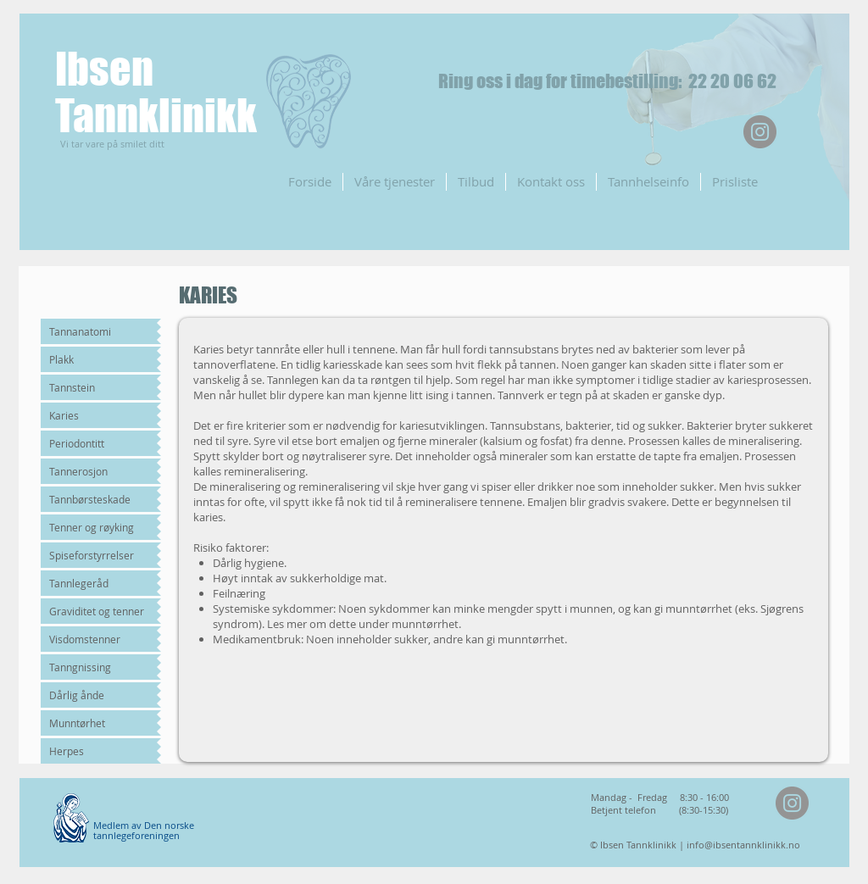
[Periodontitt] (99, 443)
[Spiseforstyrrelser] (99, 555)
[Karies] (99, 415)
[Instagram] (759, 131)
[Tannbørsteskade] (99, 499)
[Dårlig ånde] (99, 695)
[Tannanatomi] (99, 331)
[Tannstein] (99, 387)
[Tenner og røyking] (99, 527)
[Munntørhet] (99, 723)
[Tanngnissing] (99, 667)
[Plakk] (99, 359)
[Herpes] (99, 751)
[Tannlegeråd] (99, 583)
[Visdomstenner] (99, 639)
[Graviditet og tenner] (99, 611)
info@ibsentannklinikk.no (743, 844)
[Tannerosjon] (99, 471)
